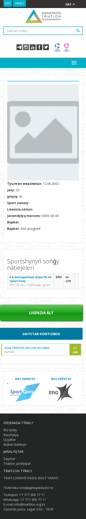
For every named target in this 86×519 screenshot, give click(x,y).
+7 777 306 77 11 (32, 495)
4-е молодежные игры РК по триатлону (30, 279)
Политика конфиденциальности (28, 487)
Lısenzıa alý (41, 312)
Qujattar (9, 439)
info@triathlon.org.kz (29, 504)
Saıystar (9, 458)
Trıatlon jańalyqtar (17, 463)
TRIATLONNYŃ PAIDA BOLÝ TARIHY (30, 478)
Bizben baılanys (14, 444)
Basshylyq (10, 435)
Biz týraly (10, 430)
